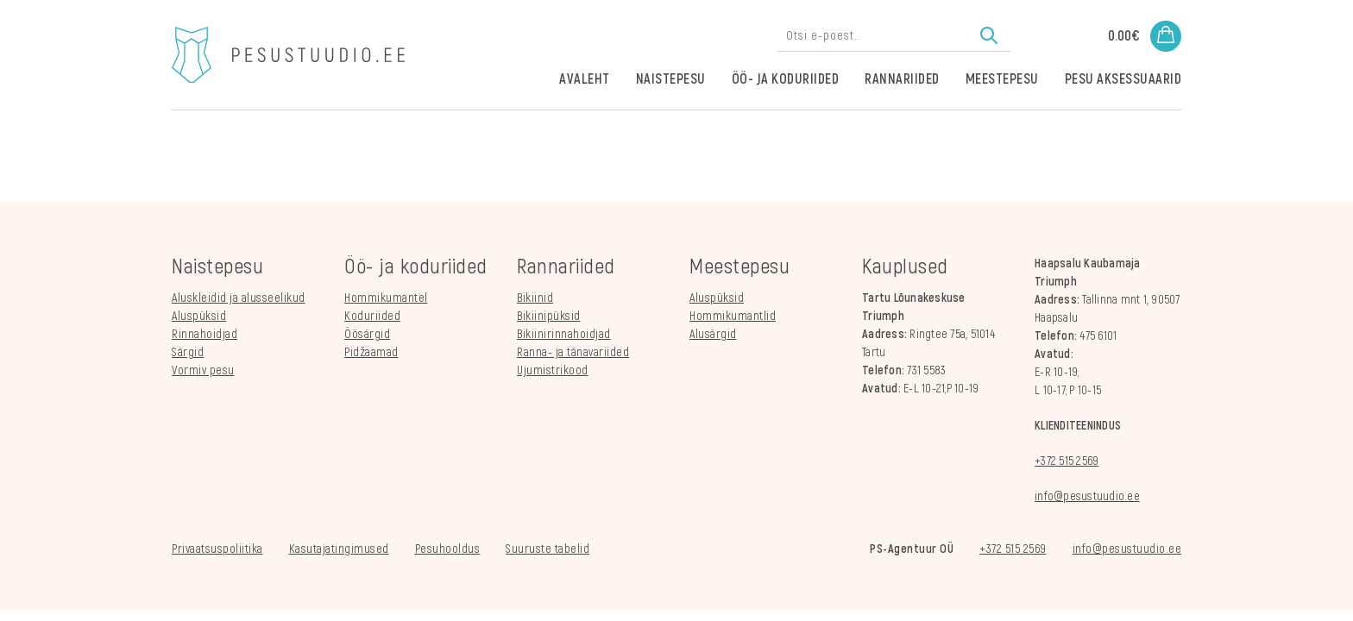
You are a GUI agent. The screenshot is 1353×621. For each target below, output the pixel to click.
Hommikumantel (386, 298)
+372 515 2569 (1066, 461)
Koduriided (372, 316)
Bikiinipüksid (549, 316)
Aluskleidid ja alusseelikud (238, 298)
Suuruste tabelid (547, 549)
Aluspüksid (199, 316)
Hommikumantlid (732, 316)
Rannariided (902, 79)
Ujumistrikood (552, 370)
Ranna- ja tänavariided (573, 352)
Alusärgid (713, 334)
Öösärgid (367, 334)
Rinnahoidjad (204, 334)
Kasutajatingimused (339, 549)
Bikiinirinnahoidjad (564, 334)
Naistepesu (671, 79)
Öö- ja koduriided (786, 79)
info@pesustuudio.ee (1087, 496)
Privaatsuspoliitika (217, 549)
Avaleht (584, 79)
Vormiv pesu (203, 370)
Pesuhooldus (448, 549)
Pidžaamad (371, 352)
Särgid (188, 352)
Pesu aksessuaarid (1123, 79)
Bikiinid (535, 298)
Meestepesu (1002, 79)
